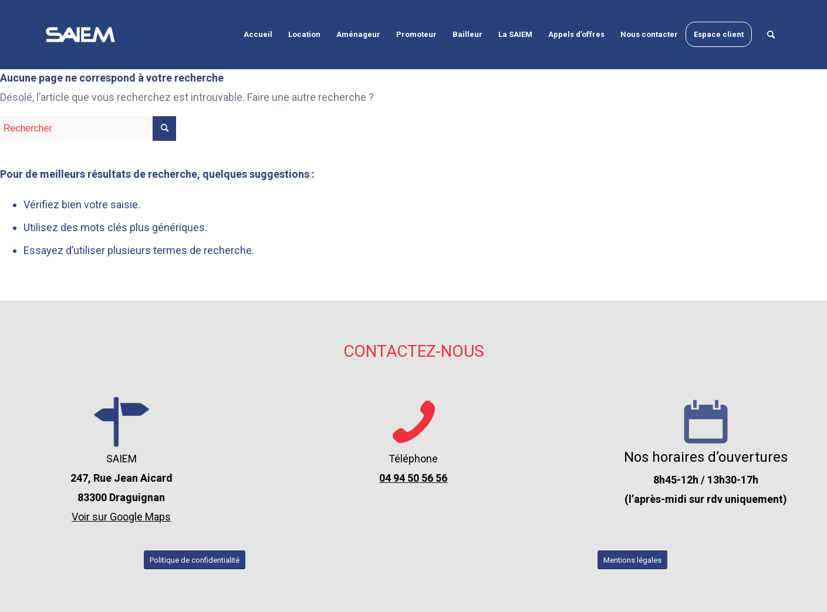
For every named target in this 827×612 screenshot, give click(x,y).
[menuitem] (258, 34)
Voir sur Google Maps (121, 516)
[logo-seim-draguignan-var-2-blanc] (80, 34)
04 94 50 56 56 (413, 478)
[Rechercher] (771, 34)
